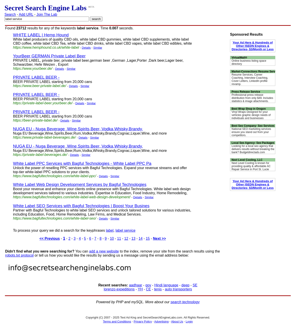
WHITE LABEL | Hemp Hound (41, 35)
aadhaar (135, 285)
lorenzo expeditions (119, 289)
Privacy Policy (143, 321)
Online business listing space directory (249, 62)
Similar (97, 47)
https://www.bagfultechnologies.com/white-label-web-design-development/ (71, 197)
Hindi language (166, 285)
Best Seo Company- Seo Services (253, 125)
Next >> (159, 238)
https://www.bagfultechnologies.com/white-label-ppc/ (54, 176)
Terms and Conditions (117, 321)
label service (125, 230)
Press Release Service (246, 91)
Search (10, 14)
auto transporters (178, 289)
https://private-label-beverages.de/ (40, 155)
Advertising (161, 321)
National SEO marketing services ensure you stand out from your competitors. (251, 132)
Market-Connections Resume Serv (253, 71)
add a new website (104, 251)
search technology (185, 302)
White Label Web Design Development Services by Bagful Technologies (79, 184)
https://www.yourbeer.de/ (32, 68)
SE (195, 285)
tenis (158, 289)
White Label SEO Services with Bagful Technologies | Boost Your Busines (81, 205)
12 (126, 238)
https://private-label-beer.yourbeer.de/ (43, 103)
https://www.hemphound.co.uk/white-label (46, 47)
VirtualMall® (239, 57)
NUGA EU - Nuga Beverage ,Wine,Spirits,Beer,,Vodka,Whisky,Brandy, (78, 128)
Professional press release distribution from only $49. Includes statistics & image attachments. (252, 98)
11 (119, 238)
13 (133, 238)
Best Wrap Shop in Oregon (249, 108)
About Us (177, 321)
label (109, 230)
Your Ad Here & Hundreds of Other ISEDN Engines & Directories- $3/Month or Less (252, 46)
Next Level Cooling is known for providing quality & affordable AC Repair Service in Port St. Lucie (251, 166)
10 (112, 238)
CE (148, 289)
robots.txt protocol (19, 255)
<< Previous (49, 238)
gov (148, 285)
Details (86, 47)
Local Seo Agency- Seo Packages (253, 142)
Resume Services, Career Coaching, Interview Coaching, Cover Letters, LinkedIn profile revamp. (250, 79)
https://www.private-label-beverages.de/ (44, 137)
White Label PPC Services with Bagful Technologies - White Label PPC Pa (82, 163)
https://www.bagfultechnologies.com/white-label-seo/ (54, 218)
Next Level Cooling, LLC (247, 159)
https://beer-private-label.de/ (35, 120)
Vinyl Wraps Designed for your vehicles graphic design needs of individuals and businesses (251, 115)
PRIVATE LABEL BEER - (36, 77)
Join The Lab (47, 14)
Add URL (26, 14)
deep (185, 285)
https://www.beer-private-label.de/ (39, 86)
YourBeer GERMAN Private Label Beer (49, 56)
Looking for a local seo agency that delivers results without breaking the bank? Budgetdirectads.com (253, 149)
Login (189, 321)
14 (141, 238)
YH (140, 289)
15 (148, 238)
